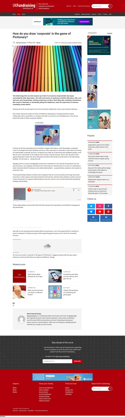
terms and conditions (63, 356)
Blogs (18, 14)
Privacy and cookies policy (41, 410)
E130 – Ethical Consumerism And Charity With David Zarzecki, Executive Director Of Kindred (38, 253)
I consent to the (57, 356)
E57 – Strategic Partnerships (26, 201)
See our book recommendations (45, 393)
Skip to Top (15, 410)
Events (99, 14)
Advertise (68, 6)
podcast (80, 42)
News (14, 14)
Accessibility (31, 410)
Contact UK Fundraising (84, 6)
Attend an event (44, 401)
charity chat (64, 42)
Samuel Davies (21, 43)
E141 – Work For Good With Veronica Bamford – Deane (31, 227)
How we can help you (46, 388)
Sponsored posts (85, 14)
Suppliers (77, 14)
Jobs (110, 14)
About (74, 6)
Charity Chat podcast (16, 201)
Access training (44, 396)
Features (94, 14)
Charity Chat (72, 316)
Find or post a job (45, 398)
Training (105, 14)
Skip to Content (23, 410)
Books (23, 14)
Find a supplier (44, 390)
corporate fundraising (72, 42)
